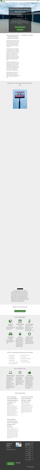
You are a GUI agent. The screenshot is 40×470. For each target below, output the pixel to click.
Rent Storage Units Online (10, 463)
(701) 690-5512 (20, 29)
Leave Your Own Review (20, 311)
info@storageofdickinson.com (11, 449)
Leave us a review (31, 467)
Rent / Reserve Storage (20, 27)
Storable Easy (31, 466)
